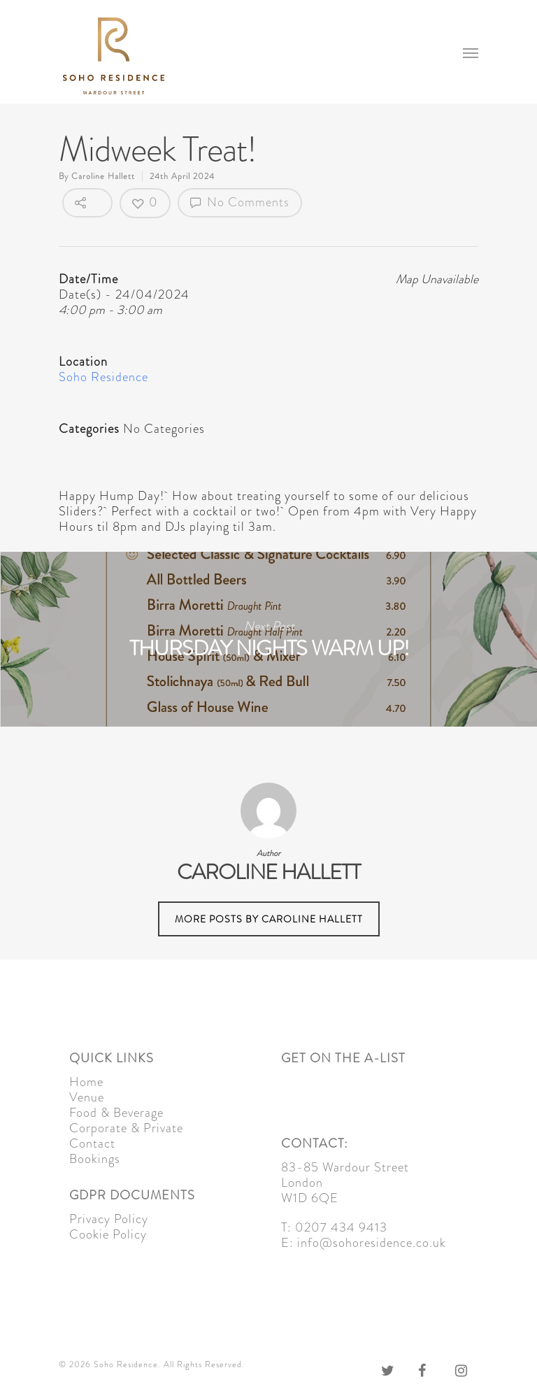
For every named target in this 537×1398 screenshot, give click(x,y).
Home (86, 1082)
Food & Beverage (116, 1113)
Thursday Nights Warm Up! (268, 639)
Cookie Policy (108, 1234)
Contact (92, 1143)
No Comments (239, 202)
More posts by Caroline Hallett (269, 919)
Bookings (94, 1159)
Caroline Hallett (103, 176)
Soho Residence (103, 377)
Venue (86, 1097)
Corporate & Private (126, 1128)
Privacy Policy (108, 1219)
